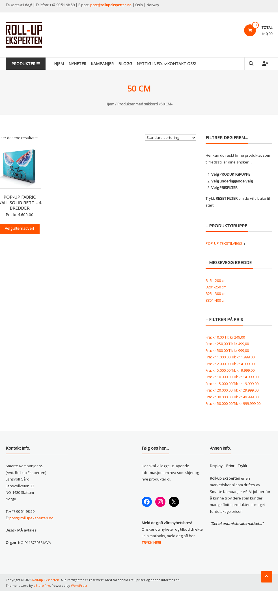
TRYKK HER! (151, 542)
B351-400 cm (216, 300)
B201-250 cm (216, 287)
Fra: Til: (225, 337)
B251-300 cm (216, 293)
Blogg (125, 63)
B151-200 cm (216, 280)
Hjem (59, 63)
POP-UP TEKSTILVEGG (224, 243)
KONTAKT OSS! (181, 63)
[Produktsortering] (170, 138)
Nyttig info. (150, 63)
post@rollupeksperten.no (111, 5)
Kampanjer (102, 63)
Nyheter (77, 63)
